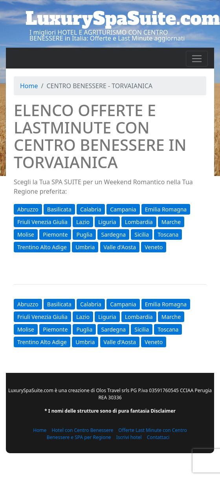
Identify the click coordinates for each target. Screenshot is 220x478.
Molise (25, 234)
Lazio (83, 222)
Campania (123, 209)
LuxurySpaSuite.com (123, 18)
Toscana (168, 234)
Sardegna (113, 234)
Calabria (90, 209)
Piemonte (55, 234)
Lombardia (139, 222)
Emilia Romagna (166, 209)
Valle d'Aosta (120, 247)
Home (29, 86)
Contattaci (158, 437)
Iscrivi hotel (129, 437)
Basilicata (59, 209)
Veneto (154, 247)
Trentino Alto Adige (42, 247)
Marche (171, 222)
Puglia (84, 234)
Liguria (107, 222)
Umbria (85, 247)
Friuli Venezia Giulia (42, 222)
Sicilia (141, 234)
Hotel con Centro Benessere (82, 430)
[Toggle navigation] (197, 59)
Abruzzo (27, 209)
